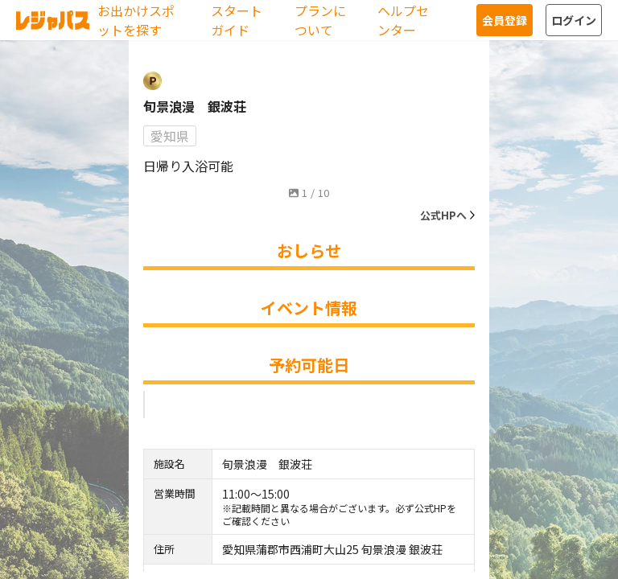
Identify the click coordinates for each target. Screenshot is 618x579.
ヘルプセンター (403, 20)
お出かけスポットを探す (136, 20)
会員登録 (504, 20)
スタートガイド (236, 20)
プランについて (320, 20)
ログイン (573, 20)
